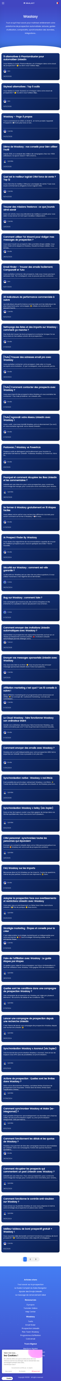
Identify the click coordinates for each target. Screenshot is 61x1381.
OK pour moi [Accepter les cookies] (36, 1371)
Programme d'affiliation (30, 1335)
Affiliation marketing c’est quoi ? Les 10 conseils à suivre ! (30, 689)
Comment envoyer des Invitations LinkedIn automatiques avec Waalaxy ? (26, 629)
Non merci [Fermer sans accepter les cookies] (8, 1371)
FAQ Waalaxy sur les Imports (19, 868)
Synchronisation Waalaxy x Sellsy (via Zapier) (28, 808)
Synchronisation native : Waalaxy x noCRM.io (27, 778)
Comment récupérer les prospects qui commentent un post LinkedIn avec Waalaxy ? (28, 1170)
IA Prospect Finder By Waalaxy (20, 537)
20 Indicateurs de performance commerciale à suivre (28, 298)
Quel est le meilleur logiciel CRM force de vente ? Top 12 (29, 178)
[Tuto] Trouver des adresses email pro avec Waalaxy (27, 358)
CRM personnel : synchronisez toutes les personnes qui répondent (25, 839)
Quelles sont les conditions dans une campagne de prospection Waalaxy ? (29, 990)
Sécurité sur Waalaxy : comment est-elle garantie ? (25, 569)
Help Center (30, 1311)
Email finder (30, 1325)
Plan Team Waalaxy (30, 1332)
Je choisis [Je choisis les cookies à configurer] (22, 1371)
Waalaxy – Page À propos (17, 116)
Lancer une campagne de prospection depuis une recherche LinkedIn (28, 1020)
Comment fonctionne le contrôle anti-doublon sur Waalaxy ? (28, 1200)
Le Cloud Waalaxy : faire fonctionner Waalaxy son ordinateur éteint (28, 719)
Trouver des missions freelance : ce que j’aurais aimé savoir (29, 208)
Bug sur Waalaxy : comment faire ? (22, 597)
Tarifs (30, 1321)
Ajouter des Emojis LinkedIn (30, 1291)
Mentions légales (30, 1348)
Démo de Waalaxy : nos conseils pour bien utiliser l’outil (30, 148)
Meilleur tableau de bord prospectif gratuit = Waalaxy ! (27, 1230)
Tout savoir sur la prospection (31, 1284)
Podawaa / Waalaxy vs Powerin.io (21, 447)
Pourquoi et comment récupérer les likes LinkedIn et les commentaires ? (30, 479)
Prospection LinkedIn (30, 1328)
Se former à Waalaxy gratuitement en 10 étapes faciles (29, 509)
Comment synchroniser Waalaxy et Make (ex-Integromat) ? (28, 1110)
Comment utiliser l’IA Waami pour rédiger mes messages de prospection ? (28, 238)
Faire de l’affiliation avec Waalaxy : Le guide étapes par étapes (27, 960)
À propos (30, 1304)
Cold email (30, 1339)
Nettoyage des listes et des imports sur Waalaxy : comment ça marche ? (30, 328)
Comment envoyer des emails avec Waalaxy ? (28, 747)
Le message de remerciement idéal (30, 1295)
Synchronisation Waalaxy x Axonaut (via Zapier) (29, 1048)
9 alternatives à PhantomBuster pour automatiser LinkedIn (23, 58)
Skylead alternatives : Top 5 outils (21, 86)
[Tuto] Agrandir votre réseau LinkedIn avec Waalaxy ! (26, 419)
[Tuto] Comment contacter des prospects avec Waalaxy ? (29, 389)
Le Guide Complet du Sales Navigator (30, 1288)
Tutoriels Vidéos (30, 1308)
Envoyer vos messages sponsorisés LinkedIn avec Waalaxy (30, 659)
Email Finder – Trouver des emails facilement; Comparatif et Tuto (28, 268)
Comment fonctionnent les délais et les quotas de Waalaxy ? (28, 1140)
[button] (7, 1378)
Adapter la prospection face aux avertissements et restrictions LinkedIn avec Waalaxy (29, 900)
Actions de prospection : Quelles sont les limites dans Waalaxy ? (29, 1080)
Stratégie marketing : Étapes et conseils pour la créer (29, 930)
